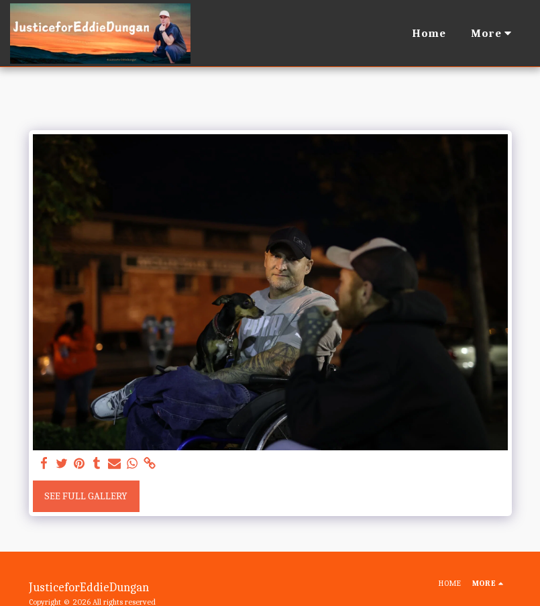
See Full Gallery (85, 496)
